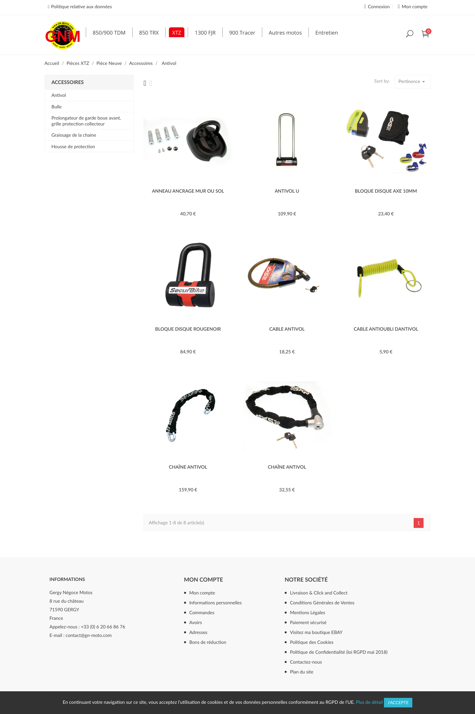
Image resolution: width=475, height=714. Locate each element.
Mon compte (203, 579)
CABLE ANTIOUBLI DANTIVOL (386, 329)
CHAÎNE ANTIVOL (188, 467)
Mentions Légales (307, 612)
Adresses (198, 632)
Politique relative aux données (81, 6)
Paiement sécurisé (308, 622)
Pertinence (412, 81)
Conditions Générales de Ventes (322, 602)
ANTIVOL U (287, 191)
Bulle (56, 106)
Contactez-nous (306, 662)
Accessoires (67, 82)
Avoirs (195, 622)
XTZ (176, 32)
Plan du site (301, 671)
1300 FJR (205, 32)
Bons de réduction (207, 642)
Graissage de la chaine (73, 135)
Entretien (326, 32)
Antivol (58, 95)
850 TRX (149, 32)
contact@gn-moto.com (88, 635)
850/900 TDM (109, 32)
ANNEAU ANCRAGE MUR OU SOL (188, 191)
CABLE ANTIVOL (287, 329)
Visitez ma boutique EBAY (316, 632)
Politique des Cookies (311, 642)
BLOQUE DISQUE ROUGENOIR (188, 329)
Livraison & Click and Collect (318, 592)
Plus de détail (369, 702)
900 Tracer (242, 32)
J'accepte (398, 702)
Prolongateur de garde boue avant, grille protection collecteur (86, 120)
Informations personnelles (215, 602)
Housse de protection (73, 146)
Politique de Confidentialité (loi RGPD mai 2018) (339, 652)
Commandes (201, 612)
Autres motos (285, 32)
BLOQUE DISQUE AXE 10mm (386, 191)
